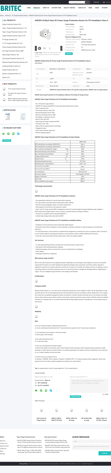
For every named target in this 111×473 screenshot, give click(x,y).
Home (29, 8)
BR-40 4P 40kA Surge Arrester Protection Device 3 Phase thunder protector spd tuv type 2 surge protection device (30, 442)
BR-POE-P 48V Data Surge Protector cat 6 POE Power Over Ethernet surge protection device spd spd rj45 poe (57, 447)
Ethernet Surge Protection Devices (13, 62)
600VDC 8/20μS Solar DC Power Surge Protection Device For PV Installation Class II (48, 54)
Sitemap (2, 454)
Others (4, 77)
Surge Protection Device (10, 24)
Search (87, 2)
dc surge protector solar (44, 368)
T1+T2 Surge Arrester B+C (11, 43)
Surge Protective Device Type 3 (12, 36)
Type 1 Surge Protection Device (12, 28)
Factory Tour (56, 8)
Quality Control (69, 8)
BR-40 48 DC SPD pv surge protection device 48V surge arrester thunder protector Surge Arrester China (86, 419)
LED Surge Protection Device (11, 58)
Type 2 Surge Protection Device (12, 32)
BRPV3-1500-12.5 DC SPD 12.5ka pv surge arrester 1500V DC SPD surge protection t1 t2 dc (101, 419)
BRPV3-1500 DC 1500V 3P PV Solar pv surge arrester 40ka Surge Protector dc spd (56, 419)
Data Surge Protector (9, 55)
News (90, 8)
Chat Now (96, 2)
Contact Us (82, 8)
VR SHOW (104, 8)
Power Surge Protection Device (12, 47)
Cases (97, 8)
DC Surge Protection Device (20, 15)
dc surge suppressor (58, 368)
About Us (46, 8)
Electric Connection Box (10, 74)
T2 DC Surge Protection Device (17, 89)
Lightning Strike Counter (10, 66)
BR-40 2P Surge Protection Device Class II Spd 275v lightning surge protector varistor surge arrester (30, 447)
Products (36, 8)
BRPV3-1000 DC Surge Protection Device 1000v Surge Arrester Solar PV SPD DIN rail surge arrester (18, 100)
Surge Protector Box (8, 70)
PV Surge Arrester (8, 39)
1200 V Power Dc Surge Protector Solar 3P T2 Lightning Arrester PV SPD (41, 419)
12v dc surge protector (71, 368)
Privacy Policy (23, 463)
